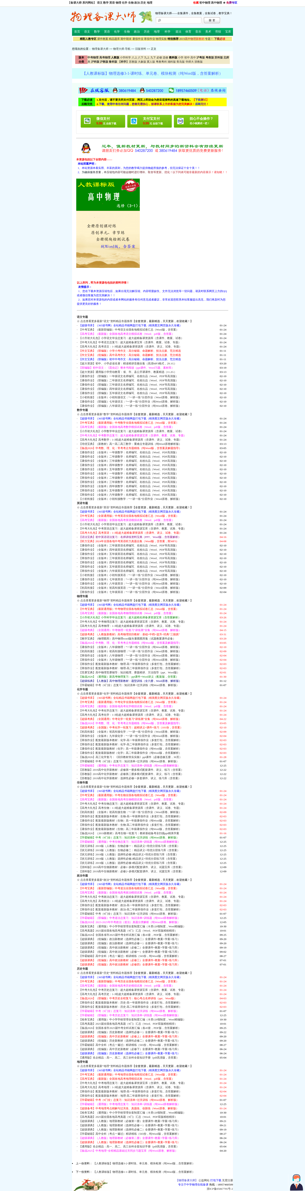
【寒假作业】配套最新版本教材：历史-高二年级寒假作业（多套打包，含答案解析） (130, 1006)
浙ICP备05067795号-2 (220, 1188)
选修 (165, 57)
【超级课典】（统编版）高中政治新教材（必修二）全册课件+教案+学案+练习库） (129, 947)
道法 (178, 31)
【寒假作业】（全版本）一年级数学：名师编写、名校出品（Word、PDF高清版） (129, 473)
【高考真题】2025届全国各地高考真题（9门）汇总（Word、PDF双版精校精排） (128, 930)
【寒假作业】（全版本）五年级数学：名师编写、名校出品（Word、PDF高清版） (129, 490)
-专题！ (196, 38)
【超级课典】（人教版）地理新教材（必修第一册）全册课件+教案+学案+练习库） (129, 1121)
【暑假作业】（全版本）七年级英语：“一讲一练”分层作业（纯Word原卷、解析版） (130, 579)
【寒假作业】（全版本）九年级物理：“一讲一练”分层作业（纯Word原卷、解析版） (130, 659)
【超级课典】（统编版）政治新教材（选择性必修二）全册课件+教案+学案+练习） (129, 939)
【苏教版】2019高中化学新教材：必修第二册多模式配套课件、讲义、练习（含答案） (131, 774)
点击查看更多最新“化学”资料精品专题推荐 (106, 693)
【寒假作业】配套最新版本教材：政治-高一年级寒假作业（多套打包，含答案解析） (130, 905)
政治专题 (82, 875)
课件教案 (102, 38)
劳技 (218, 31)
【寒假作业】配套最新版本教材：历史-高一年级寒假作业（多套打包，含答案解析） (130, 1002)
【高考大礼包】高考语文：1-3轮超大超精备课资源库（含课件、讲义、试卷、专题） (130, 346)
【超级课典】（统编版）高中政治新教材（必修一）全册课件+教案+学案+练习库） (129, 951)
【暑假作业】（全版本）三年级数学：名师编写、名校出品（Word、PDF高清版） (129, 460)
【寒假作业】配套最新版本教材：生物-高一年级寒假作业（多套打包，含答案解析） (130, 816)
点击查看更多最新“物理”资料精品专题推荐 (106, 600)
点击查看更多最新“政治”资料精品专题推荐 (106, 879)
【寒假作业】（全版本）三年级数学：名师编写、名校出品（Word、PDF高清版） (129, 482)
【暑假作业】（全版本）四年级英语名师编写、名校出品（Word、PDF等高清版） (129, 549)
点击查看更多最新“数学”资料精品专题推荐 (106, 414)
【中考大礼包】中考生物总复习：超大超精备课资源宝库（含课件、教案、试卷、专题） (132, 803)
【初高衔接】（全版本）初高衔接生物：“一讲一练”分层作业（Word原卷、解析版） (130, 812)
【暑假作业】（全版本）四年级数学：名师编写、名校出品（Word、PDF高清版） (129, 465)
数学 (106, 2)
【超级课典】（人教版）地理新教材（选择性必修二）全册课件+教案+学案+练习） (129, 1129)
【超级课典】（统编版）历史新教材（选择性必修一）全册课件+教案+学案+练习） (129, 1032)
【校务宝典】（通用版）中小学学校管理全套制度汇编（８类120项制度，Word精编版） (132, 926)
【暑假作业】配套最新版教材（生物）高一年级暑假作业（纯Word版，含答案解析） (130, 820)
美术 (208, 31)
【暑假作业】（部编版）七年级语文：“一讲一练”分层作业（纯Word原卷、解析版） (130, 401)
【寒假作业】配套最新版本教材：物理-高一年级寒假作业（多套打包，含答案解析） (130, 664)
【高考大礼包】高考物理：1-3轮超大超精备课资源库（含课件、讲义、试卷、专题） (130, 625)
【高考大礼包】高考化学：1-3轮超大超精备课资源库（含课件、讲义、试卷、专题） (130, 714)
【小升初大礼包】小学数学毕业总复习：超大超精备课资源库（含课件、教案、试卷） (131, 431)
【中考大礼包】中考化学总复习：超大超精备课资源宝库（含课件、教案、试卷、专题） (132, 710)
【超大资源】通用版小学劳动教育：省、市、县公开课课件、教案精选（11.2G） (128, 372)
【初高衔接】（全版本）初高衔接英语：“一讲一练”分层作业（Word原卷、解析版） (130, 587)
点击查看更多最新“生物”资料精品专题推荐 (106, 786)
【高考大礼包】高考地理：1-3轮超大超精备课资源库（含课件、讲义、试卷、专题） (130, 1087)
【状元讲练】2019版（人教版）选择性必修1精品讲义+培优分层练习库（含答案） (129, 854)
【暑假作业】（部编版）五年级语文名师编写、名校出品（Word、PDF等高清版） (129, 393)
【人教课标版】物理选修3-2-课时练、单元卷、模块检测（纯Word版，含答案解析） (144, 1163)
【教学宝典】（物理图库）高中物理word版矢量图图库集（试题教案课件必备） (127, 638)
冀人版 (151, 61)
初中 (187, 57)
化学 (124, 2)
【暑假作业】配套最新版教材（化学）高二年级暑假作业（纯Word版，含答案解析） (130, 752)
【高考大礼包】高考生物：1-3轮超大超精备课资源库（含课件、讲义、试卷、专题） (130, 807)
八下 (140, 57)
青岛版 (180, 61)
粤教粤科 (161, 61)
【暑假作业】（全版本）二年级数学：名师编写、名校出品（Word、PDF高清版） (129, 456)
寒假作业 (149, 38)
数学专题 (82, 410)
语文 (100, 2)
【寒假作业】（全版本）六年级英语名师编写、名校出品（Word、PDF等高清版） (129, 570)
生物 (131, 2)
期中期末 (126, 38)
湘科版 (172, 61)
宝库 (228, 31)
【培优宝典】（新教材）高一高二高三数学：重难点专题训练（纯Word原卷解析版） (130, 443)
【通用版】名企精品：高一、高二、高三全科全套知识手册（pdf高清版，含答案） (129, 1057)
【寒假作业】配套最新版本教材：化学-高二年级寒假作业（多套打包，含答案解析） (130, 744)
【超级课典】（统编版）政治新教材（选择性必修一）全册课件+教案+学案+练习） (129, 943)
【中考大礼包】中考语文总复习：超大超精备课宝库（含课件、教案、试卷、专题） (130, 342)
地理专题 (82, 1061)
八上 (134, 57)
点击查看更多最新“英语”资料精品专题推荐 (106, 507)
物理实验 (161, 38)
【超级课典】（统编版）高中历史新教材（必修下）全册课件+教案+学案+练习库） (129, 1049)
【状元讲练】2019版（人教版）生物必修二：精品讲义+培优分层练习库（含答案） (129, 850)
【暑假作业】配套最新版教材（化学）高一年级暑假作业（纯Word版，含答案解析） (130, 748)
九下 (153, 57)
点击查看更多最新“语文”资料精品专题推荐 (106, 321)
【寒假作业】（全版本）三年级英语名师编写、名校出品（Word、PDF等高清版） (129, 558)
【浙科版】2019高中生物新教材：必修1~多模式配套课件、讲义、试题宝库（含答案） (131, 867)
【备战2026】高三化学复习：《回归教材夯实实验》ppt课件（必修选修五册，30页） (130, 757)
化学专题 (82, 689)
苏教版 (133, 61)
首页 (77, 31)
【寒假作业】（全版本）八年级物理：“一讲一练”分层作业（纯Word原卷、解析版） (130, 655)
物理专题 (82, 596)
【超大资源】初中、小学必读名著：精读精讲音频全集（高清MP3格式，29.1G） (128, 363)
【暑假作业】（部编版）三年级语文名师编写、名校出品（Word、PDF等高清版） (129, 384)
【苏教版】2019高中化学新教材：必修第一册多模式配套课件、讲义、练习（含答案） (131, 769)
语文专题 (82, 316)
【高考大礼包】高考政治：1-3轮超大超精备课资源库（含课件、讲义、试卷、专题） (130, 901)
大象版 (142, 61)
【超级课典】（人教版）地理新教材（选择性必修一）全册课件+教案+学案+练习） (129, 1125)
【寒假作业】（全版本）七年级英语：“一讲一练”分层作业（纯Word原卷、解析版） (130, 592)
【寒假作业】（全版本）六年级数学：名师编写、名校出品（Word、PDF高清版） (129, 494)
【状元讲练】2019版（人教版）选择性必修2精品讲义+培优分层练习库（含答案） (129, 858)
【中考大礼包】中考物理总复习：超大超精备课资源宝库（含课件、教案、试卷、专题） (132, 621)
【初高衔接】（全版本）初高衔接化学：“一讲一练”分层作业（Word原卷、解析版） (130, 731)
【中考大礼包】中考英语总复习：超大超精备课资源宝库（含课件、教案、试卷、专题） (132, 528)
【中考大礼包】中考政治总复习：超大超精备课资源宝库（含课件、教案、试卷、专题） (132, 896)
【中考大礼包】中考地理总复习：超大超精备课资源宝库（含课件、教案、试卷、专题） (132, 1083)
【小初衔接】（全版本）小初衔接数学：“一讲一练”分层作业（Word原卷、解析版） (130, 498)
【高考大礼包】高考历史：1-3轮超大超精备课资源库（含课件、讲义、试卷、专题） (130, 994)
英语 (112, 2)
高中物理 (216, 2)
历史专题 (82, 968)
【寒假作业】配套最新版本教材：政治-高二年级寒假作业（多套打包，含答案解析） (130, 909)
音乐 (198, 31)
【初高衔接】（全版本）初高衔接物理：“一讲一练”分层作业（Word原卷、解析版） (130, 651)
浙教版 (198, 61)
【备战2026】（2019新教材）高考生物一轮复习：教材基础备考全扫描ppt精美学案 (129, 833)
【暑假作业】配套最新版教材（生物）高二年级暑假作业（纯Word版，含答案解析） (130, 829)
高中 (193, 57)
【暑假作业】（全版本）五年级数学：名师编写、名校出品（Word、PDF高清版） (129, 469)
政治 (137, 2)
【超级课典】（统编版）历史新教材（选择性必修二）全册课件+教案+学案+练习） (129, 1040)
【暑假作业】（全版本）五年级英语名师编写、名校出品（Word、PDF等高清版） (129, 554)
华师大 (190, 61)
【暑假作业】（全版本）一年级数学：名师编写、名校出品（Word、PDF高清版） (129, 452)
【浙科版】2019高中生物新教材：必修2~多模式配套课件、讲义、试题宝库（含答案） (131, 871)
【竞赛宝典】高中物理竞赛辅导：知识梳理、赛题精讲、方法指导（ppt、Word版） (129, 672)
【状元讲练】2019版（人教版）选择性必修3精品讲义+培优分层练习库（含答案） (129, 862)
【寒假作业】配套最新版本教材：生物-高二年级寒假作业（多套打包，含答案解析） (130, 824)
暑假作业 (137, 38)
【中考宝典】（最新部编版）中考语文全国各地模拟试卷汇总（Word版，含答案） (129, 329)
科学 (168, 31)
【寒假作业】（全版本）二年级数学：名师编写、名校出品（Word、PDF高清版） (129, 477)
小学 (180, 57)
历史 (143, 2)
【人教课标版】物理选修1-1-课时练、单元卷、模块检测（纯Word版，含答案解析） (144, 1171)
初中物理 (204, 2)
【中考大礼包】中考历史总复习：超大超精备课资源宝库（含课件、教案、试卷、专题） (132, 989)
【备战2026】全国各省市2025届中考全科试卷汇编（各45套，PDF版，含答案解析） (130, 934)
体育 (188, 31)
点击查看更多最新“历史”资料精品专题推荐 (106, 973)
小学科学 (125, 57)
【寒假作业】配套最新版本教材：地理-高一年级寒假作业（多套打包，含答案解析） (130, 1091)
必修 (159, 57)
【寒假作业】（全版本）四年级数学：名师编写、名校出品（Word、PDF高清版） (129, 486)
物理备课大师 (100, 48)
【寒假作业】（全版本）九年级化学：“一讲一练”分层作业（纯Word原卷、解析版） (130, 735)
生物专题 (82, 782)
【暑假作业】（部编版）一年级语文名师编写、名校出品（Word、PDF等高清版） (129, 376)
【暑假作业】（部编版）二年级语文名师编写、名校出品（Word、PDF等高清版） (129, 380)
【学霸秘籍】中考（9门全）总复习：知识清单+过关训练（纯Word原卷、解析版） (129, 685)
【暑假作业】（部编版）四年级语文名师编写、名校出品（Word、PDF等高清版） (129, 388)
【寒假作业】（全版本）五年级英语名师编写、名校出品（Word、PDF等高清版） (129, 566)
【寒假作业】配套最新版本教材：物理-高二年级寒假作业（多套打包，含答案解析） (130, 668)
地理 (149, 2)
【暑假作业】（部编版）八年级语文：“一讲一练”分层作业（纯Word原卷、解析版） (130, 405)
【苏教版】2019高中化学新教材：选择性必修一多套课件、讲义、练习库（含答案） (130, 778)
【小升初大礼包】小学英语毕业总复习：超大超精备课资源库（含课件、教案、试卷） (131, 524)
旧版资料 (140, 48)
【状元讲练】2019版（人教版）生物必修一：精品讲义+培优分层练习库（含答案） (129, 846)
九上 (147, 57)
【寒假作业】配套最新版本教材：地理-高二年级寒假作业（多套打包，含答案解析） (130, 1095)
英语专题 (82, 503)
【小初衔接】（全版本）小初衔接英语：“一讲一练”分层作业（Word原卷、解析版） (130, 575)
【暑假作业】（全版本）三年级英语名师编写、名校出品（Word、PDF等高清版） (129, 545)
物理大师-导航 (121, 48)
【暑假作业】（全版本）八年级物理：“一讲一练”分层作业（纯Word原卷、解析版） (130, 647)
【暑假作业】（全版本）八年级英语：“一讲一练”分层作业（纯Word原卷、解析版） (130, 583)
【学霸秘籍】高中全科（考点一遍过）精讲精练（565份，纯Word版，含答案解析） (129, 956)
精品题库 (114, 38)
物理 (118, 2)
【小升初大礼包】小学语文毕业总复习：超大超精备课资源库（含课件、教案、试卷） (131, 338)
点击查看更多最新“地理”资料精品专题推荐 (106, 1066)
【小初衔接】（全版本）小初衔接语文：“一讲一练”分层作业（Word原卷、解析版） (130, 397)
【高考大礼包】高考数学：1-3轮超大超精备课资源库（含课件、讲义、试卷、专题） (130, 439)
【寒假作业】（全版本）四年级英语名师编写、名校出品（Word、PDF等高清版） (129, 562)
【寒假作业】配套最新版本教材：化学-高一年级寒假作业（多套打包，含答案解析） (130, 740)
